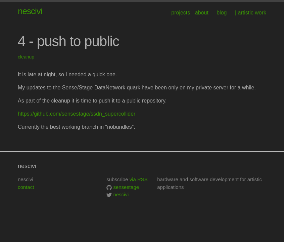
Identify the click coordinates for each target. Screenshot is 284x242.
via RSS (139, 179)
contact (26, 187)
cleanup (26, 56)
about (201, 12)
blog (222, 12)
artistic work (252, 12)
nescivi (30, 11)
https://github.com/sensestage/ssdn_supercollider (76, 114)
